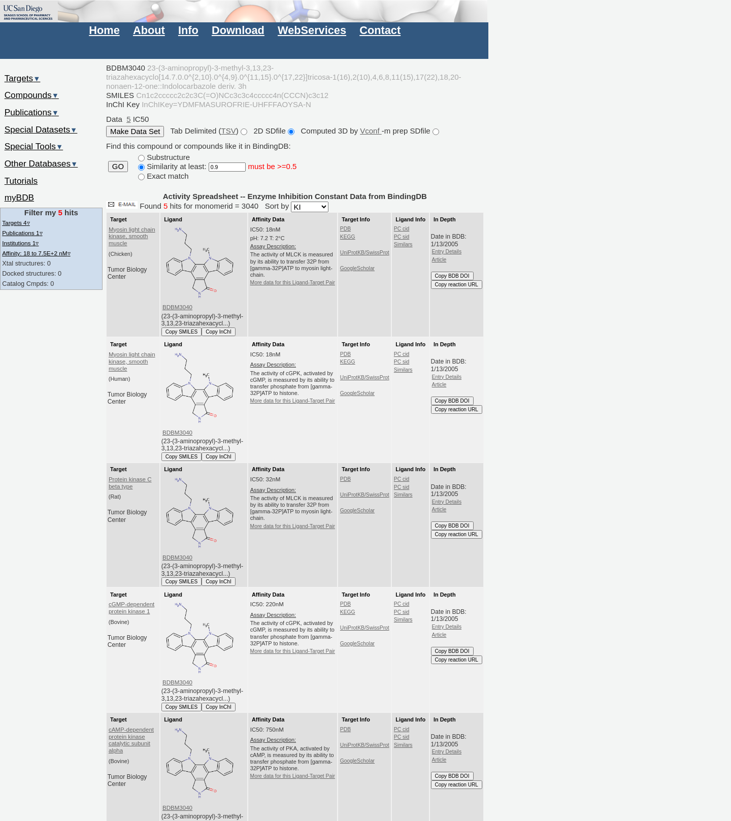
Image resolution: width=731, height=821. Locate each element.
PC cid (401, 229)
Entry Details (446, 251)
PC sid (401, 237)
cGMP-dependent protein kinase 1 (131, 607)
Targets (23, 78)
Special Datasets (41, 129)
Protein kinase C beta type (130, 482)
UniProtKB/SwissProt (364, 252)
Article (439, 259)
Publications (32, 112)
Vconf (371, 130)
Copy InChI (218, 332)
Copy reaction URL (456, 284)
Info (188, 30)
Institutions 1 (20, 243)
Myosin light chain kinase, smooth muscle (132, 236)
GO (118, 166)
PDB (345, 229)
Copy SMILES (181, 332)
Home (104, 30)
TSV (228, 130)
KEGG (347, 237)
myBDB (19, 197)
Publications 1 (22, 232)
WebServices (312, 30)
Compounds (32, 95)
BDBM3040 (177, 307)
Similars (403, 244)
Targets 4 (15, 222)
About (149, 30)
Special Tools (34, 146)
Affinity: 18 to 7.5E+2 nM (36, 253)
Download (238, 30)
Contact (380, 30)
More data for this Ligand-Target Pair (292, 282)
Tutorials (21, 181)
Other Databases (41, 163)
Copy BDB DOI (452, 276)
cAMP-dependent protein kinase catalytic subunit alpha (131, 740)
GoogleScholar (357, 268)
